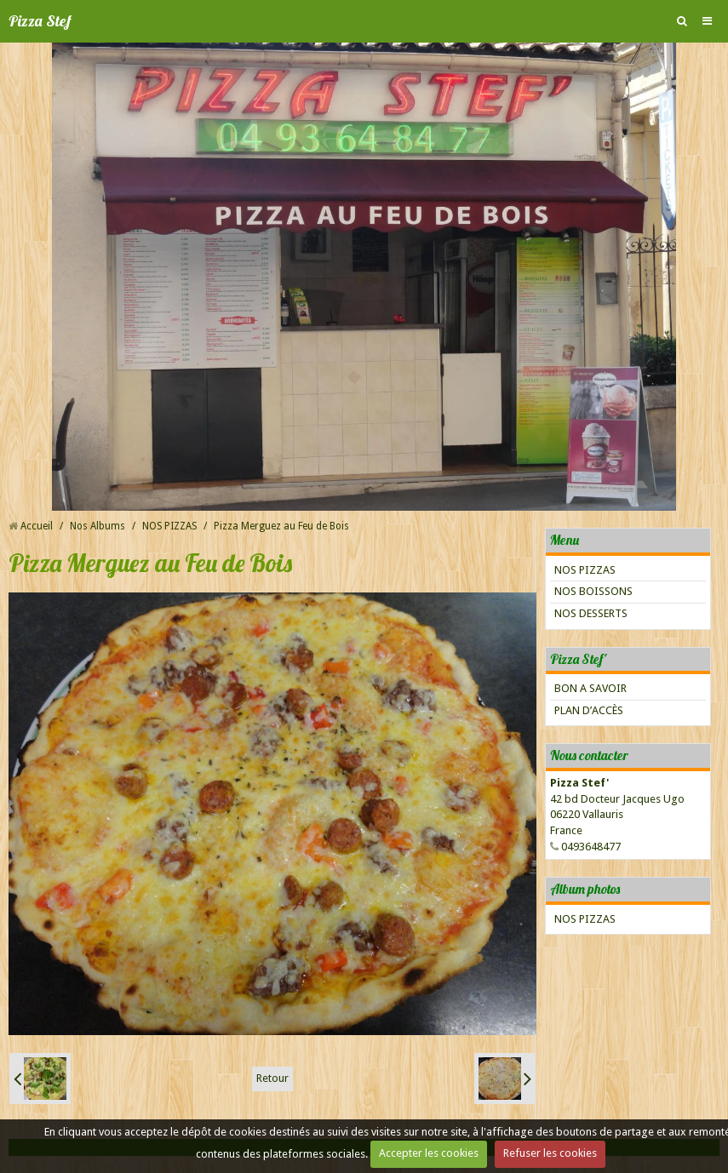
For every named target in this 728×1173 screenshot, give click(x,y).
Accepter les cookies (429, 1153)
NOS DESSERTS (591, 613)
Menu (564, 539)
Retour (272, 1078)
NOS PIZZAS (169, 526)
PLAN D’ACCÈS (588, 710)
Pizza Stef (40, 21)
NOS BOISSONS (593, 591)
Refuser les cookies (550, 1153)
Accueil (36, 526)
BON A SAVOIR (590, 688)
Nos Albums (97, 526)
